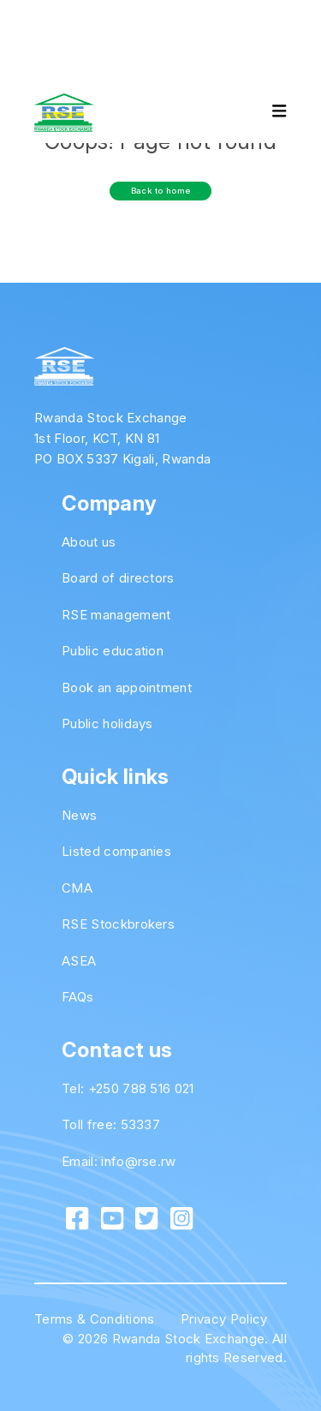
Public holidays (107, 723)
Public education (112, 651)
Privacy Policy (224, 1319)
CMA (77, 888)
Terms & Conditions (94, 1319)
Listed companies (116, 851)
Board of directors (118, 578)
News (79, 815)
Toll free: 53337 (111, 1124)
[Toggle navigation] (264, 113)
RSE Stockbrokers (118, 924)
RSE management (116, 615)
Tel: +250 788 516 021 (128, 1088)
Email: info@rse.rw (119, 1161)
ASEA (79, 961)
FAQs (77, 997)
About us (89, 542)
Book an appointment (127, 687)
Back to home (161, 190)
